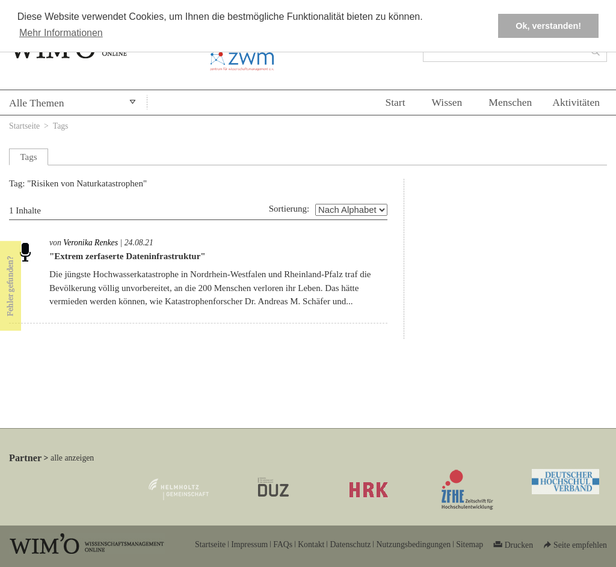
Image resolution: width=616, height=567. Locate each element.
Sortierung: (289, 208)
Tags (61, 125)
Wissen (447, 102)
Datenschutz (350, 544)
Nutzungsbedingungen (413, 544)
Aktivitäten (576, 102)
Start (395, 102)
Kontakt (311, 544)
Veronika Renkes (90, 242)
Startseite (24, 125)
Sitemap (469, 544)
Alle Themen (36, 103)
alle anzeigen (72, 457)
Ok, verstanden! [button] (548, 26)
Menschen (510, 102)
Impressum (249, 544)
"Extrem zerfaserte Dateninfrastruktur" (127, 256)
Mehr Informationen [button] (61, 33)
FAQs (282, 544)
